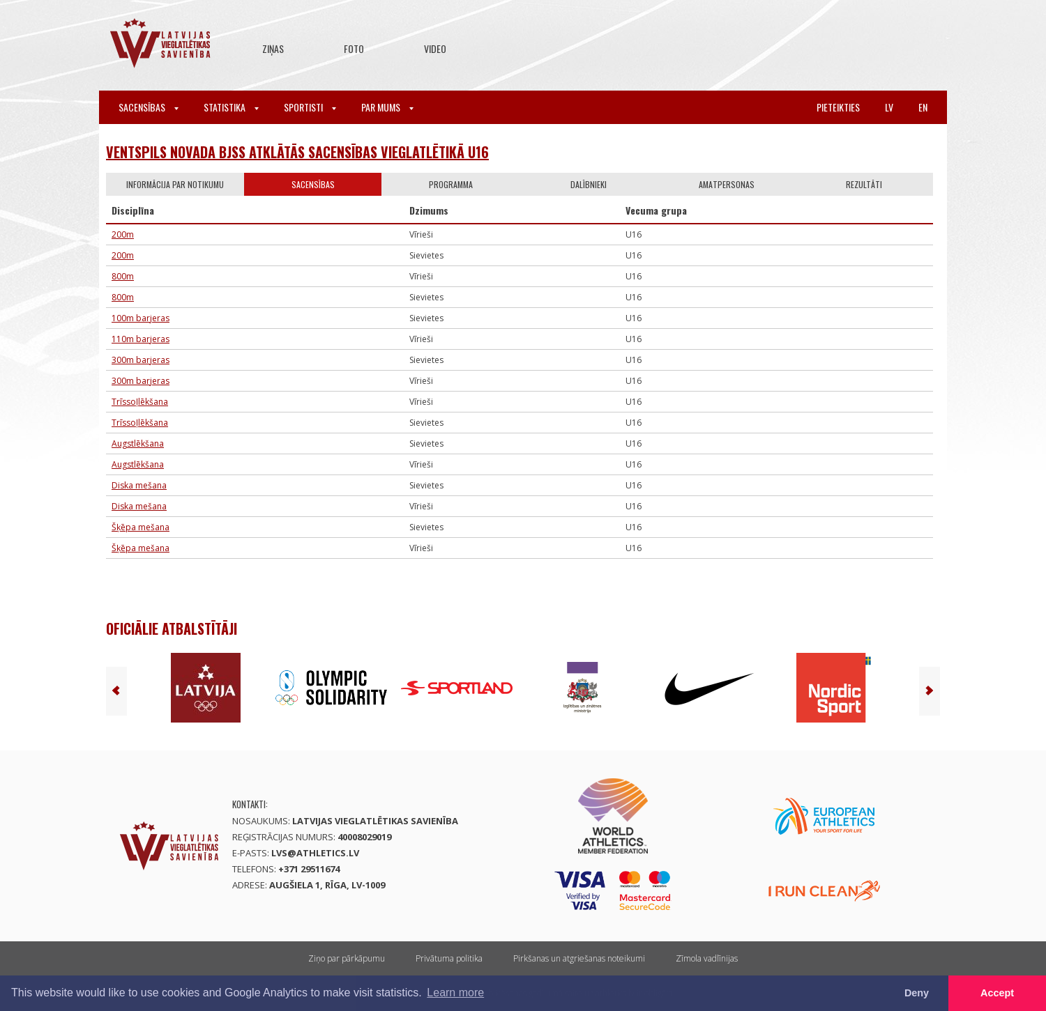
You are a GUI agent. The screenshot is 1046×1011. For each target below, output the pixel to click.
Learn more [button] (455, 992)
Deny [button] (916, 992)
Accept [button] (997, 992)
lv (889, 107)
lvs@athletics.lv (315, 853)
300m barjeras (140, 360)
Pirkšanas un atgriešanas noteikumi (579, 958)
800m (123, 276)
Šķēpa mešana (140, 527)
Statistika (231, 107)
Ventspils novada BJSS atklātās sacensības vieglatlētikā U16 (297, 151)
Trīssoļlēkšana (140, 402)
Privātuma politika (449, 958)
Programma (451, 184)
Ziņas (273, 48)
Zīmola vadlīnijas (707, 958)
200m (123, 234)
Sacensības (149, 107)
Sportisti (310, 107)
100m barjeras (140, 318)
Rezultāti (864, 184)
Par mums (387, 107)
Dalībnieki (588, 184)
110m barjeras (140, 339)
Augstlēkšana (138, 443)
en (922, 107)
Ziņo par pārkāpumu (346, 958)
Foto (354, 48)
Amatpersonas (727, 184)
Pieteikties (838, 107)
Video (435, 48)
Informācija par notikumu (175, 184)
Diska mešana (139, 485)
